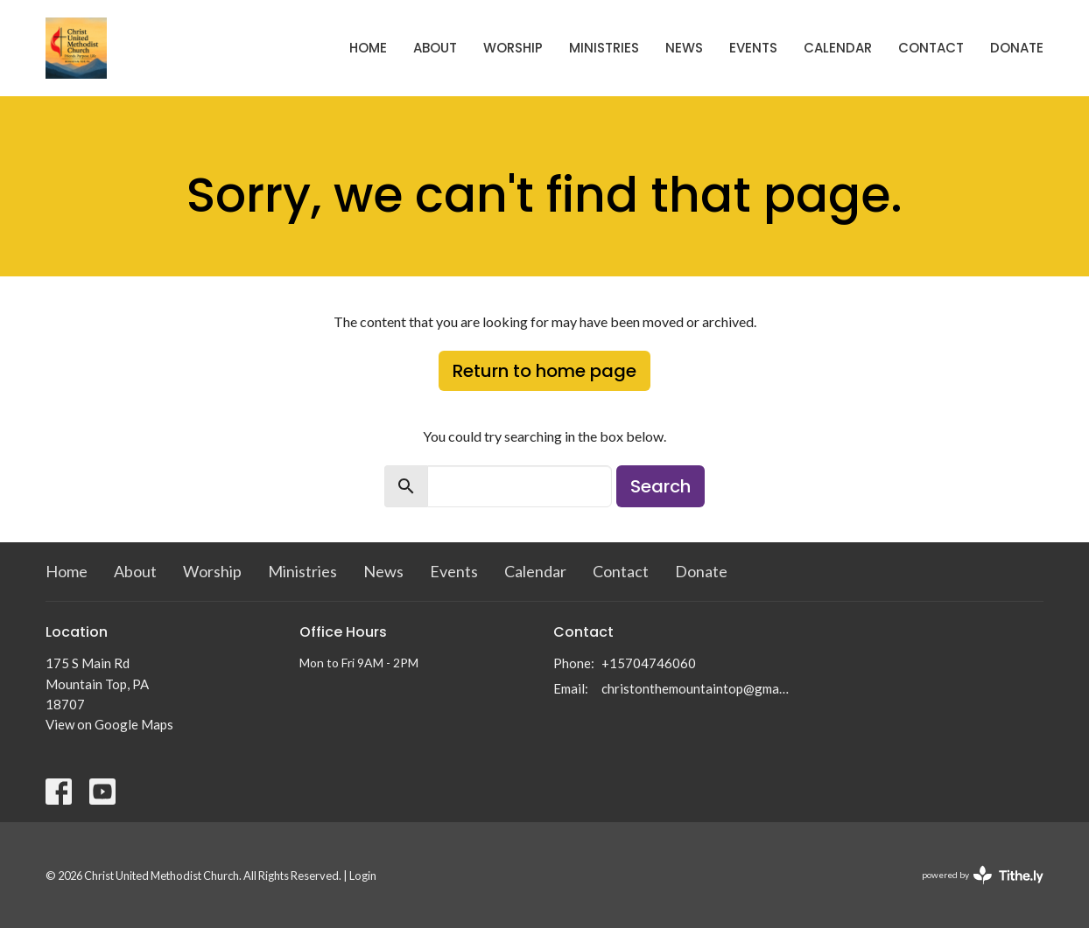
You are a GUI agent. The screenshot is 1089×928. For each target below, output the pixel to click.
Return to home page (544, 371)
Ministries (604, 47)
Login (362, 876)
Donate (1016, 47)
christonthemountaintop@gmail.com (695, 688)
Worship (513, 47)
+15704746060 (648, 663)
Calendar (838, 47)
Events (753, 47)
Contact (931, 47)
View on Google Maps (109, 724)
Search (660, 486)
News (684, 47)
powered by (982, 875)
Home (368, 47)
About (435, 47)
